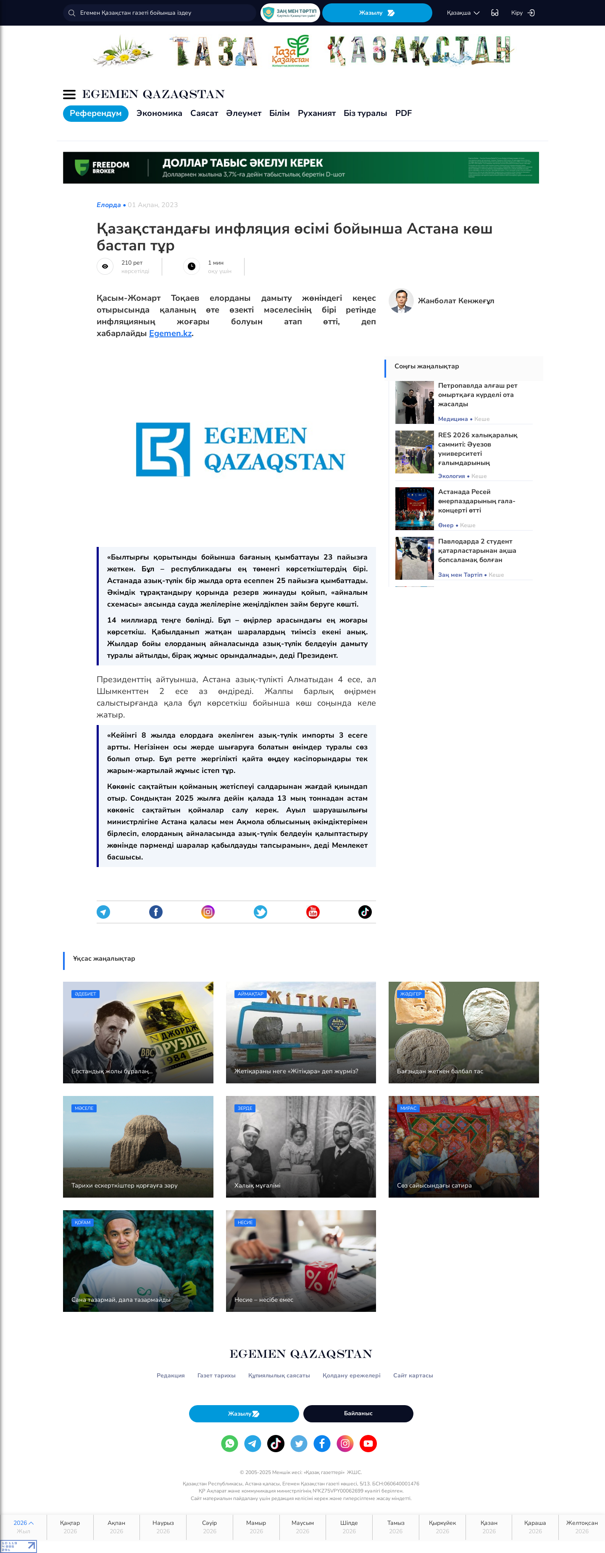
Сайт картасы (413, 1376)
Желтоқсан (582, 1527)
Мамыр (256, 1527)
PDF (403, 113)
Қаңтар (70, 1527)
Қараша (535, 1527)
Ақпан (117, 1527)
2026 (23, 1527)
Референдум (96, 113)
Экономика (159, 113)
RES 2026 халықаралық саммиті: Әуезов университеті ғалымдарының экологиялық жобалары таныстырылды (478, 458)
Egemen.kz (170, 333)
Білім (279, 113)
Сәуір (210, 1527)
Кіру (523, 13)
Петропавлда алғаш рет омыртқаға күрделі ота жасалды (478, 395)
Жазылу (377, 12)
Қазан (489, 1527)
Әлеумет (243, 113)
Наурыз (163, 1527)
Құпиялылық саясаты (279, 1376)
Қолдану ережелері (352, 1376)
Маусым (303, 1527)
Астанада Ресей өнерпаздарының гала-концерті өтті (477, 501)
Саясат (204, 113)
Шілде (349, 1527)
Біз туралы (365, 113)
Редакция (171, 1376)
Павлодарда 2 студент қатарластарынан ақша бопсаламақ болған (477, 551)
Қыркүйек (442, 1527)
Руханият (317, 113)
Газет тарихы (216, 1376)
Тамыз (396, 1527)
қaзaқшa (464, 13)
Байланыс (358, 1413)
